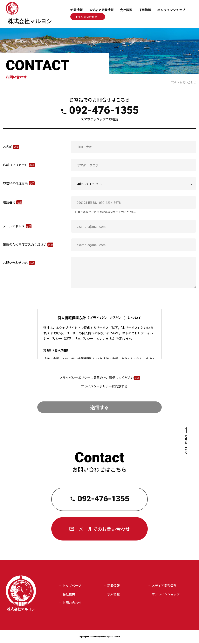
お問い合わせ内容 (15, 262)
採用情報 (145, 9)
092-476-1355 (104, 110)
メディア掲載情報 (101, 9)
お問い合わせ (72, 602)
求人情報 (113, 594)
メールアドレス (14, 226)
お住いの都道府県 (15, 183)
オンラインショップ (166, 594)
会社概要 (126, 9)
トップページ (72, 585)
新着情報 (76, 9)
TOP (173, 82)
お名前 (7, 146)
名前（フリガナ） (15, 164)
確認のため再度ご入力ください (24, 244)
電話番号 (9, 202)
